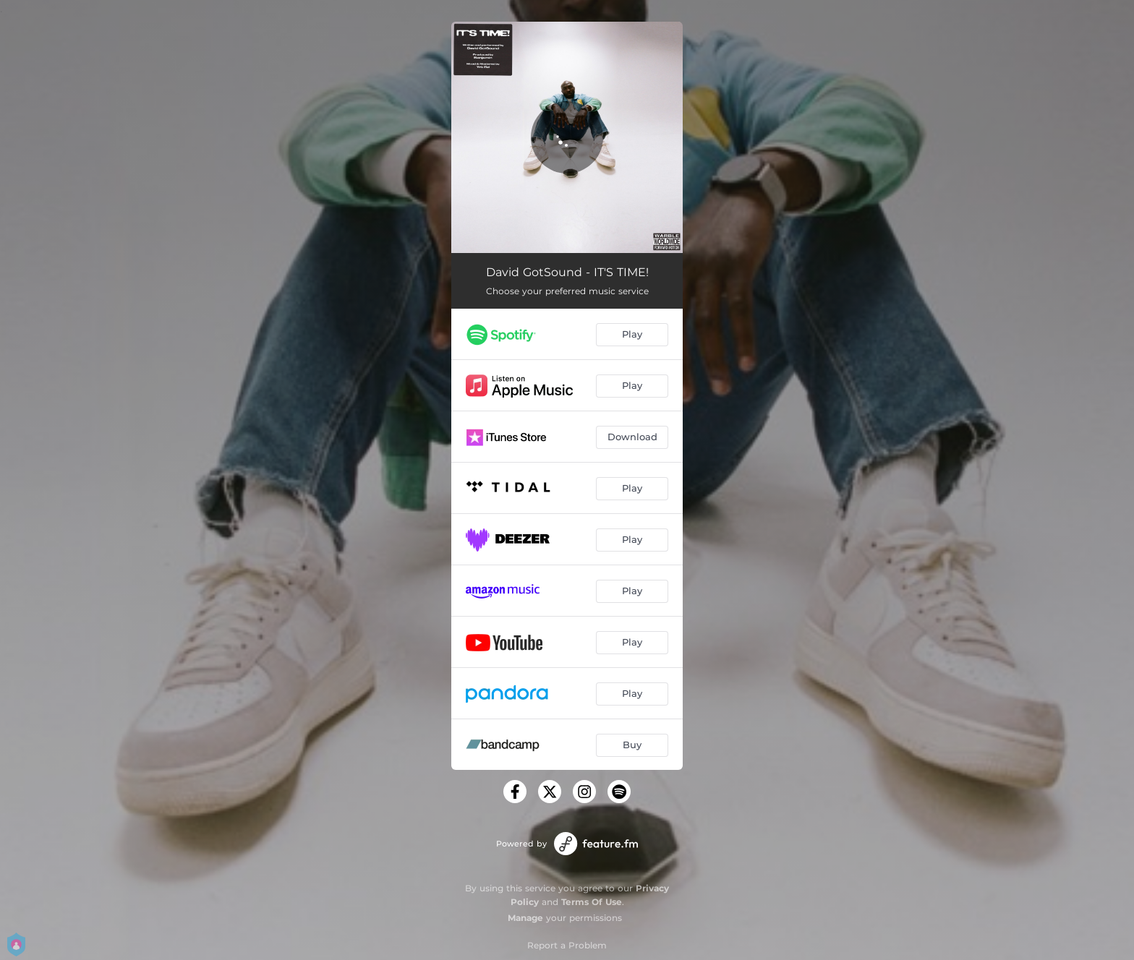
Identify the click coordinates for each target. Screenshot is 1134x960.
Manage (525, 917)
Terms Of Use (591, 901)
